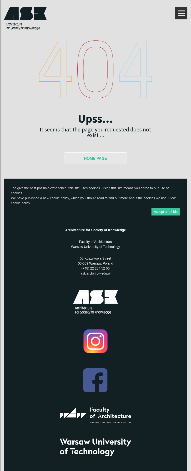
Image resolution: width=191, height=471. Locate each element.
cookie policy (59, 198)
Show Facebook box (187, 264)
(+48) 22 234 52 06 (95, 268)
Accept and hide (166, 212)
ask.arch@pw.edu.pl (95, 273)
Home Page (95, 158)
